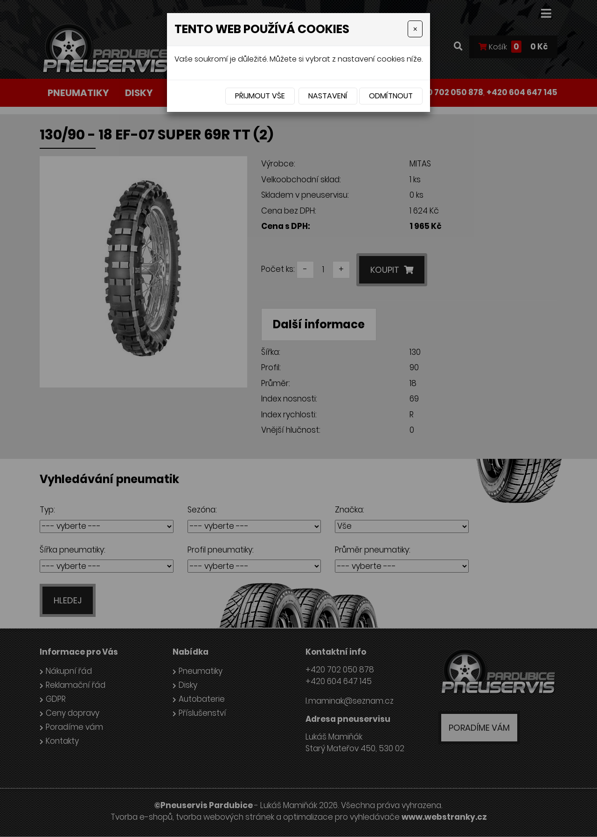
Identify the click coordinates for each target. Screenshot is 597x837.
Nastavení (327, 95)
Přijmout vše (260, 95)
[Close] (415, 29)
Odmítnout (391, 95)
